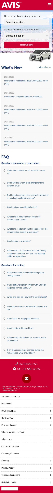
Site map (5, 461)
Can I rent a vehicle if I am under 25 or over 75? (26, 172)
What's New (6, 439)
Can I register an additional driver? (22, 207)
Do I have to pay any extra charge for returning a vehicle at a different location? (27, 196)
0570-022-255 (28, 364)
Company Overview (10, 454)
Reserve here (26, 45)
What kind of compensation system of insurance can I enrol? (23, 218)
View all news (45, 67)
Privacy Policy (7, 468)
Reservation (6, 404)
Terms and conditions (10, 475)
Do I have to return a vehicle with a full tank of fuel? (27, 308)
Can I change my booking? (19, 241)
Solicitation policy (9, 482)
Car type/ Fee (7, 418)
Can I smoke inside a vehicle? (20, 328)
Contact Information (10, 446)
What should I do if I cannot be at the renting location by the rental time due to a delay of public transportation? (26, 253)
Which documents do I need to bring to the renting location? (25, 274)
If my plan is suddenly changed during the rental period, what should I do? (25, 351)
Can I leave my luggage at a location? (23, 319)
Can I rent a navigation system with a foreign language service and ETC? (26, 286)
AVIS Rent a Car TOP (10, 396)
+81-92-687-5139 (28, 369)
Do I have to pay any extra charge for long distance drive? (25, 184)
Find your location (9, 425)
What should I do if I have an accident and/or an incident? (26, 339)
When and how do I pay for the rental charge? (27, 297)
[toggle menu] (49, 4)
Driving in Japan (8, 411)
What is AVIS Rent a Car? (12, 432)
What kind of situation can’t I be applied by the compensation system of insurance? (27, 230)
